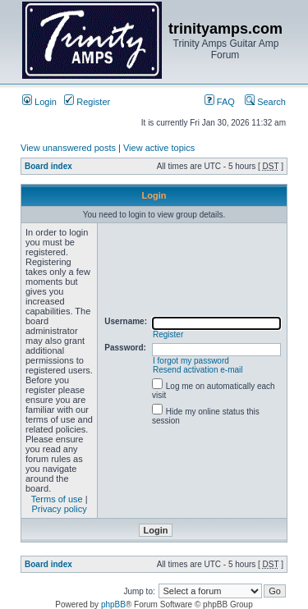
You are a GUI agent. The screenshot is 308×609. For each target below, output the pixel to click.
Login (39, 102)
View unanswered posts (68, 148)
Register (87, 102)
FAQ (220, 102)
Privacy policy (59, 509)
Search (265, 102)
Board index (48, 166)
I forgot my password (191, 360)
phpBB (113, 604)
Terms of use (57, 499)
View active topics (159, 148)
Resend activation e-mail (198, 369)
